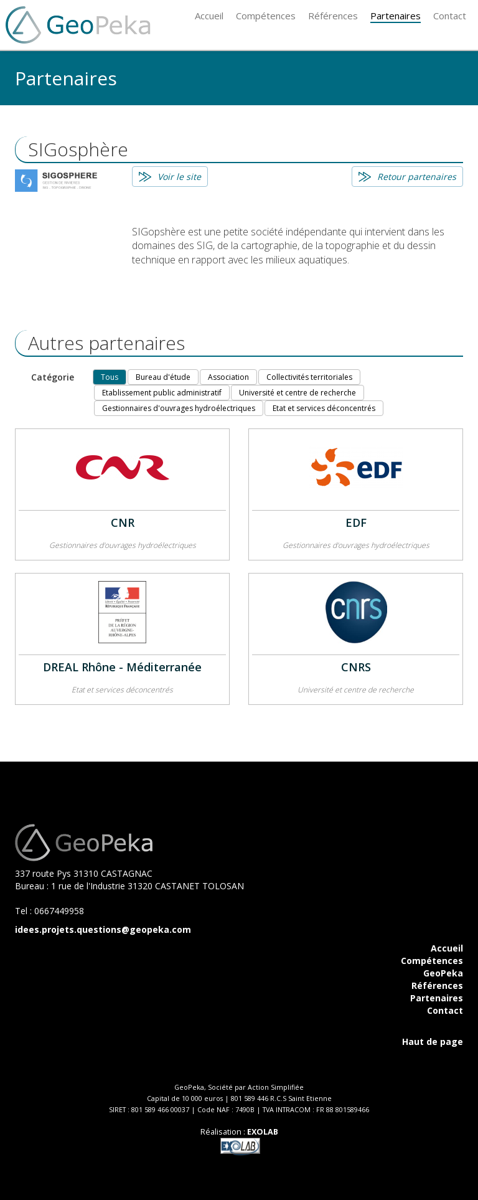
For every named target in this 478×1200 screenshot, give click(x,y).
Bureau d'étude (163, 377)
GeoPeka (443, 973)
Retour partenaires (416, 176)
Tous (109, 377)
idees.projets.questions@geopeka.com (103, 929)
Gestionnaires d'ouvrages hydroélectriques (178, 408)
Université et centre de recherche (297, 392)
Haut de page (432, 1041)
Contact (445, 1010)
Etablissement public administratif (162, 392)
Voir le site (179, 176)
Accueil (447, 948)
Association (228, 377)
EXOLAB (262, 1132)
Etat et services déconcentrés (324, 408)
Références (437, 985)
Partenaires (436, 998)
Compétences (432, 960)
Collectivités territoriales (309, 377)
